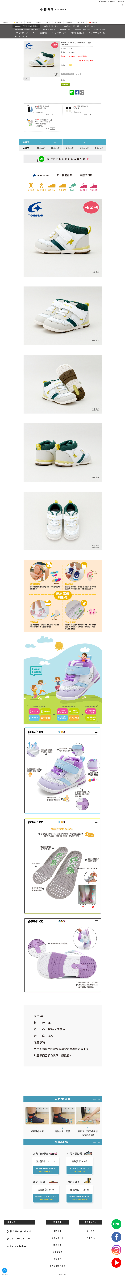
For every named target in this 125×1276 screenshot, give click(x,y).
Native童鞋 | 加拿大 (100, 29)
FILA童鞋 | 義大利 (89, 26)
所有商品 (5, 22)
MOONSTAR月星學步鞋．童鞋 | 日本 (26, 26)
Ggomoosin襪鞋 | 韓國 (40, 33)
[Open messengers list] (4, 1270)
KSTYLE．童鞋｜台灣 (22, 36)
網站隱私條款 (62, 1274)
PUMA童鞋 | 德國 (65, 29)
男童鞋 (38, 22)
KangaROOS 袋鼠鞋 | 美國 (97, 33)
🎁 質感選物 (93, 22)
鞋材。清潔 (80, 22)
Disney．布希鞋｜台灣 (59, 33)
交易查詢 (112, 1)
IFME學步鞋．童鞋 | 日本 (50, 26)
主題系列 (58, 22)
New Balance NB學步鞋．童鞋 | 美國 (26, 29)
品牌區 (29, 22)
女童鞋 (48, 22)
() (102, 1)
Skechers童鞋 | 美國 (48, 29)
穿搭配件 (69, 22)
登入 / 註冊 (121, 1)
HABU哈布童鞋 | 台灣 (21, 33)
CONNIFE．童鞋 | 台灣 (82, 29)
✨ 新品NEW (17, 22)
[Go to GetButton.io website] (5, 1274)
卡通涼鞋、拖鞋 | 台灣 (77, 33)
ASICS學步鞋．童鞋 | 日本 (71, 26)
